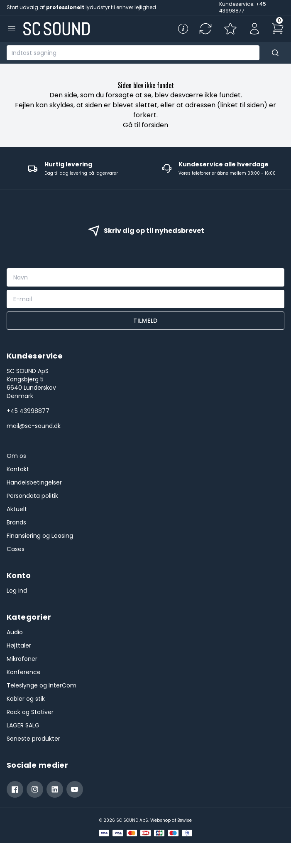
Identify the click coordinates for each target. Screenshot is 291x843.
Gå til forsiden (145, 125)
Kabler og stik (26, 699)
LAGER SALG (23, 725)
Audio (15, 632)
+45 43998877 (28, 411)
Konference (24, 672)
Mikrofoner (22, 659)
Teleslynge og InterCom (41, 685)
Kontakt (18, 469)
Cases (15, 549)
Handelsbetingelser (34, 482)
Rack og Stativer (30, 712)
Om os (16, 456)
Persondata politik (32, 496)
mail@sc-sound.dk (34, 426)
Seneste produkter (33, 738)
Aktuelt (17, 509)
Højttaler (19, 645)
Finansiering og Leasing (40, 536)
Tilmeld (145, 320)
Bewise (184, 820)
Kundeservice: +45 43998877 (242, 7)
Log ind (17, 590)
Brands (16, 522)
